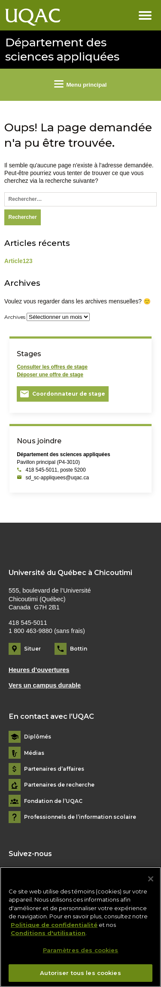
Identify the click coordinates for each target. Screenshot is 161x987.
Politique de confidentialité (54, 928)
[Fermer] (150, 882)
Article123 (18, 261)
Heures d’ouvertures (39, 669)
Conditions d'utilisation (48, 937)
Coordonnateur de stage (68, 394)
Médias (34, 753)
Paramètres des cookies (80, 954)
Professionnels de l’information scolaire (80, 817)
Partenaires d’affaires (54, 769)
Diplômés (37, 737)
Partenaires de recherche (59, 785)
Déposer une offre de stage (50, 375)
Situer (32, 648)
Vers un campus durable (45, 685)
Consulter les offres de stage (52, 367)
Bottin (78, 648)
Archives (14, 317)
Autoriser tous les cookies (80, 976)
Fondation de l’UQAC (53, 801)
